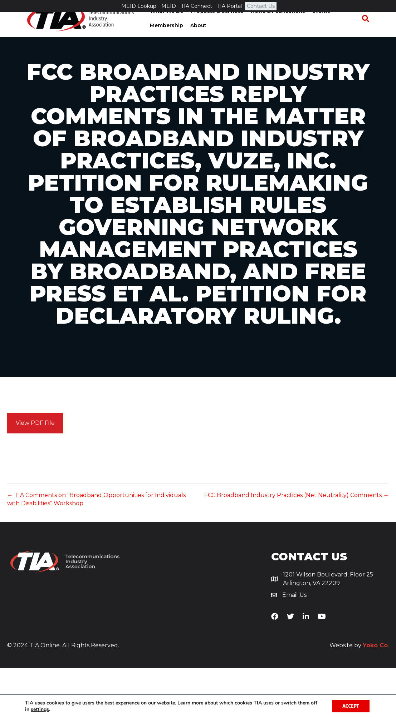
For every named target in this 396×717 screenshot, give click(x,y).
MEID (168, 6)
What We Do (164, 23)
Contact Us (261, 6)
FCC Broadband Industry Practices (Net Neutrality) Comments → (296, 544)
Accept (350, 706)
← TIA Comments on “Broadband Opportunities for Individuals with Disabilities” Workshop (96, 548)
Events (319, 23)
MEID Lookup (138, 6)
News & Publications (275, 23)
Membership (164, 37)
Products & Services (214, 23)
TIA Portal (229, 6)
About (196, 37)
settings (40, 709)
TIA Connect (196, 6)
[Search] (369, 31)
